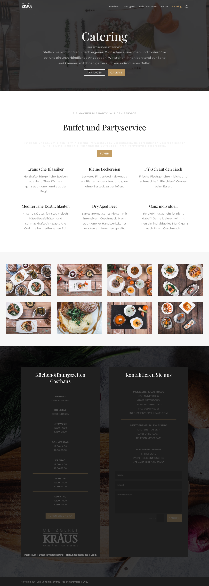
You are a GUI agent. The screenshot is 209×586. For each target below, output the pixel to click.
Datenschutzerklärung (51, 554)
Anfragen (94, 72)
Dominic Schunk (50, 581)
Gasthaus (114, 6)
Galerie (116, 72)
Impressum (30, 554)
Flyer (104, 153)
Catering (177, 6)
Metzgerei (129, 6)
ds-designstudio (71, 581)
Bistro (164, 6)
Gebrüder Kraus (148, 6)
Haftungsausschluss (77, 554)
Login (94, 554)
